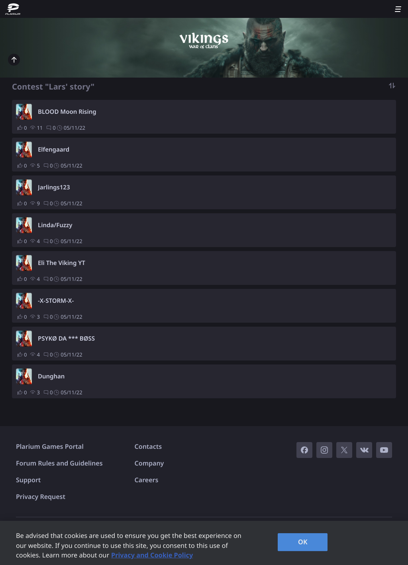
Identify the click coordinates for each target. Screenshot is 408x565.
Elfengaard (53, 150)
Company (149, 463)
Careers (147, 479)
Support (28, 479)
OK (303, 542)
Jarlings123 (54, 187)
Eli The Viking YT (61, 263)
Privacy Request (40, 496)
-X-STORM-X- (56, 301)
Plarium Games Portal (50, 446)
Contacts (148, 446)
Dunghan (51, 376)
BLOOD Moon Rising (67, 112)
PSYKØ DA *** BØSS (66, 339)
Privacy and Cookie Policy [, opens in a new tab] (152, 555)
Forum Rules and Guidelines (59, 463)
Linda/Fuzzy (55, 225)
